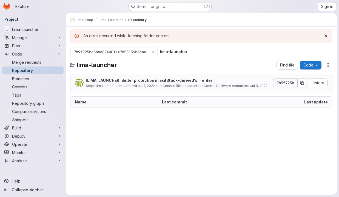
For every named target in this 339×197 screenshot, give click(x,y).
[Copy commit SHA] (302, 83)
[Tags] (33, 95)
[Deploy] (33, 136)
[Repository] (33, 70)
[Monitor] (33, 152)
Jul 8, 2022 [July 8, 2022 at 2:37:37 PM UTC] (258, 86)
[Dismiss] (326, 36)
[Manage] (33, 37)
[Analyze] (33, 160)
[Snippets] (33, 119)
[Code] (33, 54)
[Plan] (33, 46)
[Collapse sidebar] (33, 190)
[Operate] (33, 144)
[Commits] (33, 87)
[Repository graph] (33, 103)
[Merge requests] (33, 62)
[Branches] (33, 78)
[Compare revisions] (33, 111)
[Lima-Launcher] (33, 29)
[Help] (33, 181)
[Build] (33, 128)
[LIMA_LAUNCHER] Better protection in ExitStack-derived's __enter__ (151, 80)
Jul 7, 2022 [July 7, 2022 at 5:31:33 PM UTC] (146, 86)
